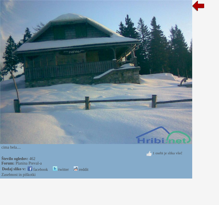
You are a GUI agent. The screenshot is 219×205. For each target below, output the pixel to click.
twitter (61, 169)
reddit (81, 169)
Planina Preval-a (28, 163)
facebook (38, 169)
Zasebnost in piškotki (18, 175)
